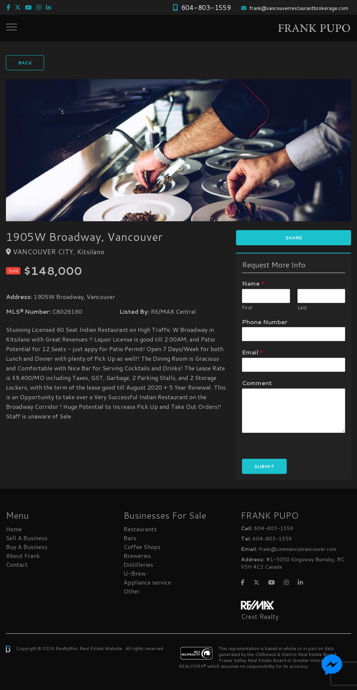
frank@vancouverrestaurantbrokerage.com (298, 8)
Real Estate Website (101, 648)
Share (293, 238)
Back (25, 63)
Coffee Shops (142, 546)
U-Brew (135, 573)
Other (132, 591)
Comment (257, 383)
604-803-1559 (206, 7)
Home (14, 529)
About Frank (23, 555)
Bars (130, 538)
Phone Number (264, 322)
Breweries (137, 555)
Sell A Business (26, 538)
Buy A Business (26, 546)
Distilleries (138, 564)
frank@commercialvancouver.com (297, 549)
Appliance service (147, 582)
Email (252, 352)
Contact (17, 564)
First (247, 307)
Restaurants (140, 529)
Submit (264, 466)
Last (302, 307)
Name (253, 283)
